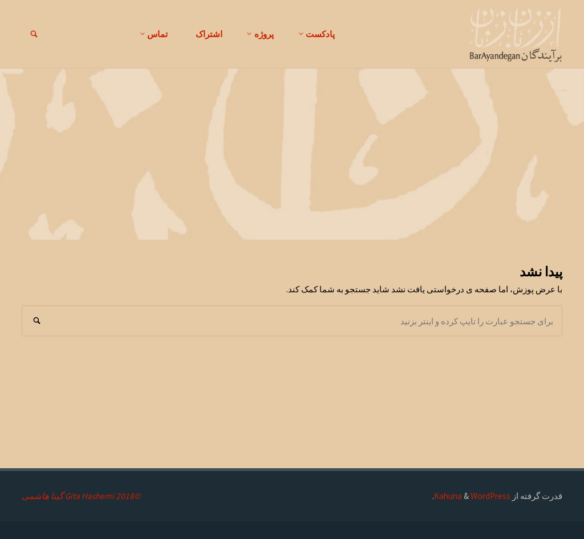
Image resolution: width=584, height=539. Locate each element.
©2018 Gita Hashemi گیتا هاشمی (81, 495)
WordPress (490, 495)
